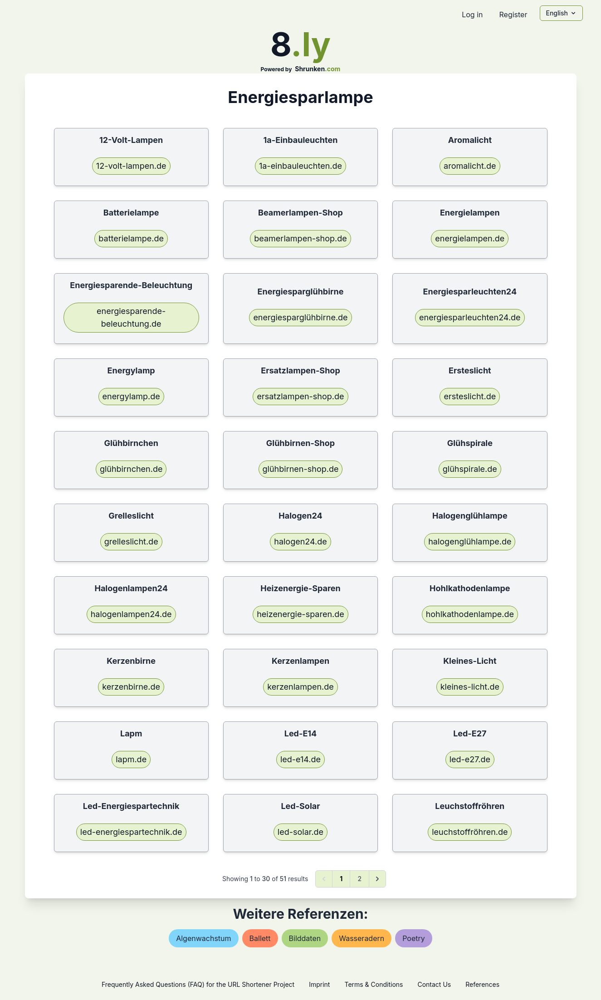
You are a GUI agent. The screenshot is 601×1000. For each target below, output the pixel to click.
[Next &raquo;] (377, 878)
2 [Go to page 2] (359, 878)
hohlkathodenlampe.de (470, 614)
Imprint (319, 984)
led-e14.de (300, 759)
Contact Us (434, 984)
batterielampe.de (131, 238)
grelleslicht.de (131, 541)
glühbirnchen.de (131, 469)
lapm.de (131, 759)
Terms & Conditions (373, 984)
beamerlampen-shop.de (300, 238)
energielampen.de (469, 238)
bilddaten (305, 938)
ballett (260, 938)
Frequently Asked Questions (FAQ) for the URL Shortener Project (198, 984)
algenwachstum (203, 938)
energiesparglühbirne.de (300, 317)
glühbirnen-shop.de (301, 469)
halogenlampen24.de (131, 614)
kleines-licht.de (469, 686)
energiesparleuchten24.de (470, 317)
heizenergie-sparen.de (300, 614)
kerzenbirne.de (131, 686)
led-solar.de (300, 832)
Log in (472, 14)
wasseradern (361, 938)
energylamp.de (131, 396)
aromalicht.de (470, 166)
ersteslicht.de (470, 396)
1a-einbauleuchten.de (300, 166)
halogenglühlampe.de (469, 541)
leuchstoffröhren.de (470, 832)
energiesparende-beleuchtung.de (131, 317)
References (482, 984)
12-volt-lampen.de (131, 166)
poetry (413, 938)
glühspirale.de (470, 469)
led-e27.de (470, 759)
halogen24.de (300, 541)
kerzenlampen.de (300, 686)
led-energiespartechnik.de (131, 832)
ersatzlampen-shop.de (300, 396)
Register (513, 14)
